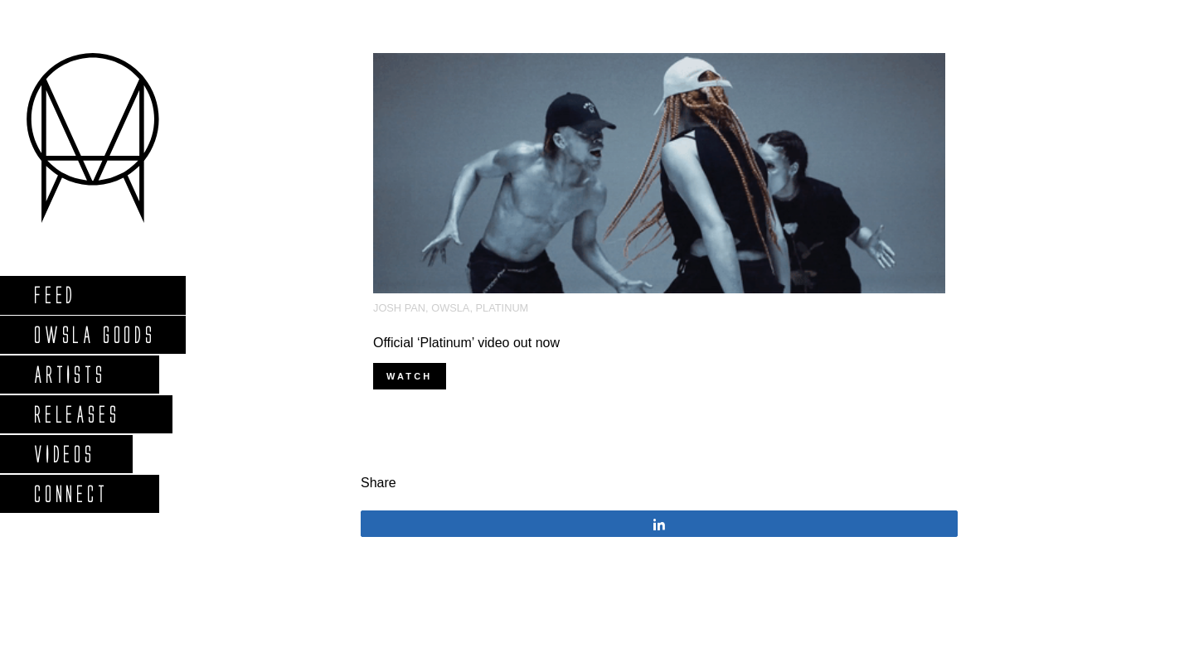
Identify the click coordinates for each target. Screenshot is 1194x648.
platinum (502, 308)
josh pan (399, 308)
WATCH (409, 376)
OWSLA (450, 308)
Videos (64, 453)
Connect (70, 493)
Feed (54, 294)
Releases (76, 414)
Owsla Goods (94, 334)
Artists (69, 374)
